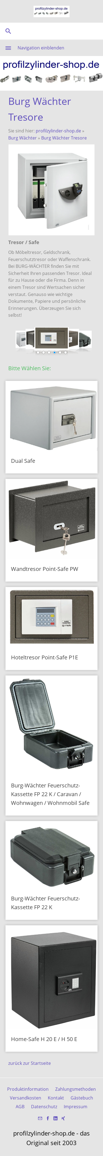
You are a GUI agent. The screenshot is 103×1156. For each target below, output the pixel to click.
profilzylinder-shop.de (58, 131)
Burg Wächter (23, 138)
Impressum (75, 1107)
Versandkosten (25, 1098)
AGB (20, 1107)
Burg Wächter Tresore (64, 138)
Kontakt (56, 1098)
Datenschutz (44, 1107)
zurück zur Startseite (29, 1063)
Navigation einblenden (41, 48)
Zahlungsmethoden (75, 1089)
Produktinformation (28, 1089)
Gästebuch (82, 1098)
